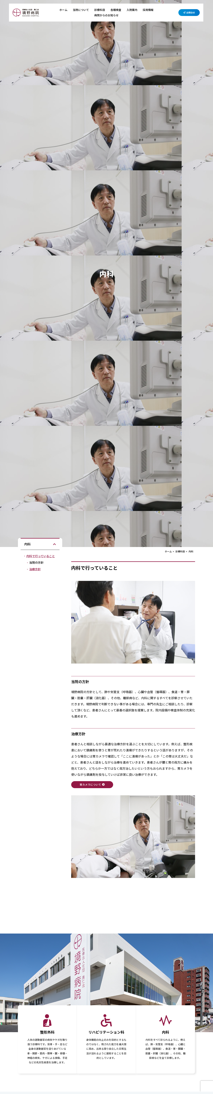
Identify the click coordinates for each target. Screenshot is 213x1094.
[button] (54, 544)
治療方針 (35, 569)
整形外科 (47, 1032)
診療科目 (99, 10)
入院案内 (132, 10)
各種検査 (115, 10)
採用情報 (148, 10)
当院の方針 (36, 562)
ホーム (63, 10)
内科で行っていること (40, 556)
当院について (81, 10)
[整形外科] (47, 1020)
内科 (165, 1032)
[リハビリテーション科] (106, 1020)
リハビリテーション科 (106, 1032)
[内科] (165, 1020)
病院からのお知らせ (106, 15)
